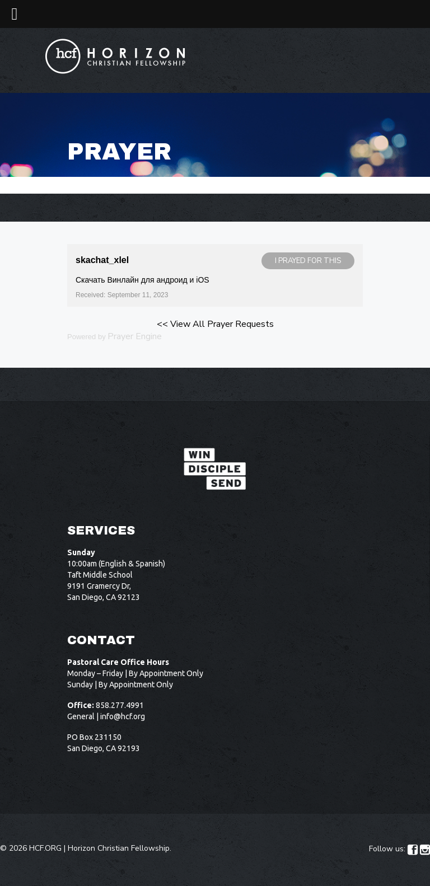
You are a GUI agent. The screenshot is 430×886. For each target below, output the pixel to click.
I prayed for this (308, 261)
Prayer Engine (135, 336)
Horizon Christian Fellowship (119, 848)
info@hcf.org (122, 716)
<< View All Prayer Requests (215, 324)
